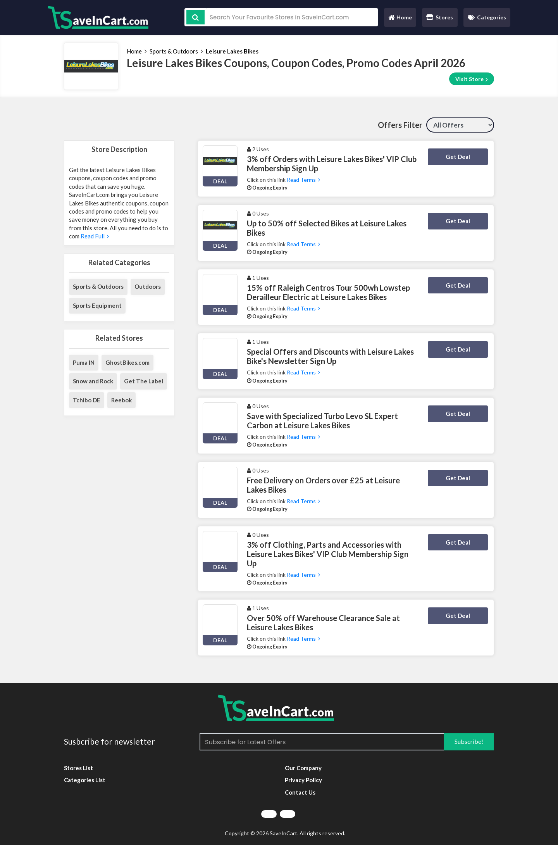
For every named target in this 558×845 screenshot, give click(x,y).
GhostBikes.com (127, 362)
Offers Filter (400, 124)
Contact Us (300, 792)
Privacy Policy (303, 779)
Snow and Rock (93, 381)
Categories (487, 17)
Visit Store (471, 79)
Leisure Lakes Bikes (232, 51)
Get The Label (143, 381)
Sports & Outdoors (174, 51)
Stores (439, 17)
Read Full (94, 236)
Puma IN (84, 362)
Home (400, 19)
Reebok (121, 400)
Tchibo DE (86, 400)
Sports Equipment (97, 305)
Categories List (84, 779)
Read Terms (303, 179)
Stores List (78, 767)
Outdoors (147, 286)
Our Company (303, 767)
